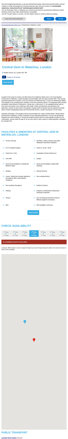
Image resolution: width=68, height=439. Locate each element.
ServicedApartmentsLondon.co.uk (10, 25)
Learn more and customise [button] (14, 19)
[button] (34, 340)
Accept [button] (60, 19)
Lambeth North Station (9, 438)
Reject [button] (49, 19)
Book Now (8, 82)
